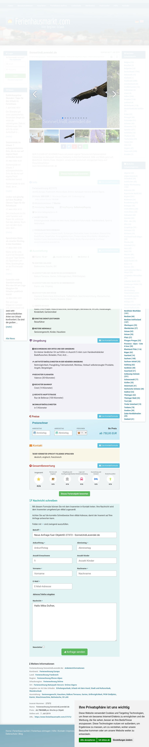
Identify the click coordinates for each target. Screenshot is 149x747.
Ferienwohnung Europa (50, 671)
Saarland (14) (129, 355)
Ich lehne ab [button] (104, 740)
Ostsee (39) (128, 334)
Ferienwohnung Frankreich (47, 675)
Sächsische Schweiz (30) (134, 389)
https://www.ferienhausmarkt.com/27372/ (53, 717)
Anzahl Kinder (83, 556)
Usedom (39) (129, 410)
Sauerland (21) (130, 371)
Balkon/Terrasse (73, 694)
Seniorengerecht (49, 694)
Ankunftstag (39, 543)
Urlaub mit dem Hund (80, 688)
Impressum (71, 731)
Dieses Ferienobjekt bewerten (74, 494)
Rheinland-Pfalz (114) (132, 349)
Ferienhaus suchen (21, 731)
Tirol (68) (127, 401)
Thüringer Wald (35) (132, 398)
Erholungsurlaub (63, 688)
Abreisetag (59, 428)
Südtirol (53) (129, 392)
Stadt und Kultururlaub (101, 688)
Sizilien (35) (129, 383)
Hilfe (54, 731)
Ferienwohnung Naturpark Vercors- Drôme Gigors (55, 685)
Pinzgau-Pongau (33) (132, 341)
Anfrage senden (74, 651)
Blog (21, 734)
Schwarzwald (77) (131, 380)
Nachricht (38, 601)
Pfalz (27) (128, 337)
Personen (81, 428)
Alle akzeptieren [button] (87, 740)
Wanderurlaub (35, 691)
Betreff (36, 530)
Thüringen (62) (130, 395)
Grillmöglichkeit (95, 694)
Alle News (10, 338)
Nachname (82, 568)
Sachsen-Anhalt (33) (132, 362)
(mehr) (9, 327)
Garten (85, 694)
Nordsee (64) (129, 316)
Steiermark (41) (130, 386)
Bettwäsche (56, 697)
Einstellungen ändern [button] (122, 740)
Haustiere (61, 694)
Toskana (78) (129, 407)
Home (8, 731)
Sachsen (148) (130, 359)
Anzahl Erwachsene (41, 556)
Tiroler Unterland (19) (132, 404)
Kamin (32, 697)
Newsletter (39, 647)
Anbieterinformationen (74, 668)
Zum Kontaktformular (108, 340)
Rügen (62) (128, 352)
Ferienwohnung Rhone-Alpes (49, 678)
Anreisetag (37, 428)
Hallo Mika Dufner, (74, 622)
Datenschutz (11, 734)
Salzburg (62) (129, 365)
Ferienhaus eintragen (40, 731)
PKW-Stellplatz (109, 694)
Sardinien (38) (129, 368)
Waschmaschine (43, 697)
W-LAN (65, 697)
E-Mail (36, 581)
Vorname (37, 568)
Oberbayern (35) (130, 325)
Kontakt (61, 731)
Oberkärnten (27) (131, 328)
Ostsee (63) (128, 331)
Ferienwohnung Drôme (53, 681)
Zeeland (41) (129, 419)
